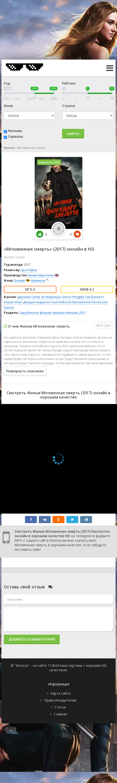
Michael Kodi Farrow (86, 302)
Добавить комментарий (32, 639)
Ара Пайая (29, 270)
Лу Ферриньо (51, 297)
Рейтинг (69, 83)
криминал (37, 280)
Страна (68, 105)
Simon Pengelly (73, 297)
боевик (19, 280)
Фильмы (15, 130)
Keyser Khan (13, 302)
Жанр (8, 105)
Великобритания (41, 275)
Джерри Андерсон (36, 302)
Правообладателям (60, 700)
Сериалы (15, 136)
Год (7, 83)
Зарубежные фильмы (36, 312)
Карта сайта (60, 693)
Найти (73, 133)
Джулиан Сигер (28, 297)
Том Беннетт (94, 297)
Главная (60, 714)
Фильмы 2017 (76, 312)
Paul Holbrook (61, 302)
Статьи (60, 707)
